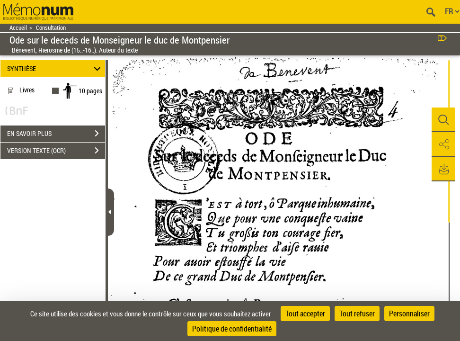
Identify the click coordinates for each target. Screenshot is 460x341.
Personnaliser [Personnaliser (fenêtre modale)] (409, 313)
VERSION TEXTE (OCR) (56, 150)
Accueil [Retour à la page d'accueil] (18, 28)
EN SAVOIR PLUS (56, 133)
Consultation (51, 28)
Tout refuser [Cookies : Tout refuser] (357, 313)
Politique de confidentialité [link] (232, 328)
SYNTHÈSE (55, 68)
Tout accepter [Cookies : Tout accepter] (305, 313)
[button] (443, 120)
